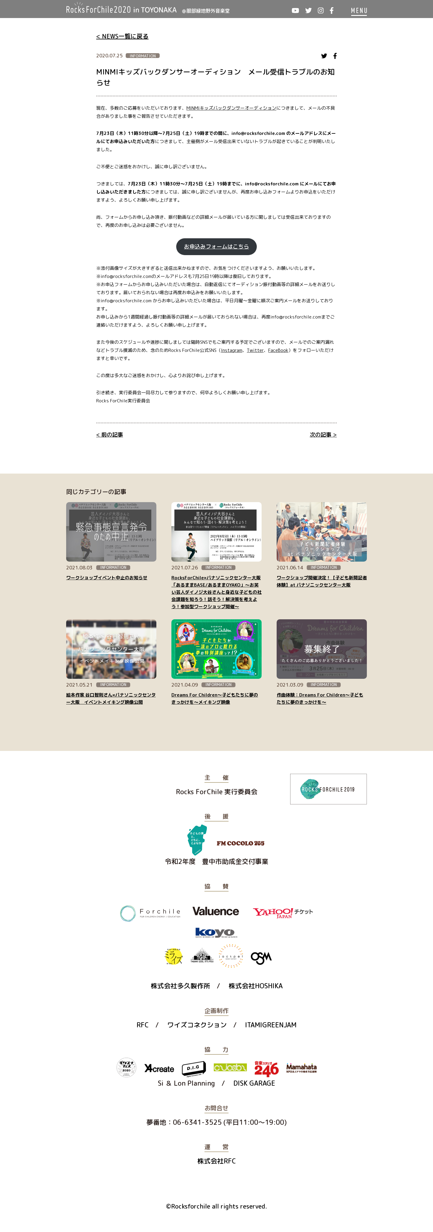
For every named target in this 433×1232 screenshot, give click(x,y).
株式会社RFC (216, 1161)
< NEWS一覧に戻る (122, 36)
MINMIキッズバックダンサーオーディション (231, 108)
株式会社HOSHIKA (256, 985)
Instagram (231, 350)
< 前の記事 (109, 434)
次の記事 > (323, 434)
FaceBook (278, 350)
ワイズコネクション (197, 1024)
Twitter (255, 350)
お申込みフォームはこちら (216, 246)
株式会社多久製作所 (180, 985)
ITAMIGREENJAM (270, 1024)
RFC (143, 1024)
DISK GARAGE (254, 1083)
